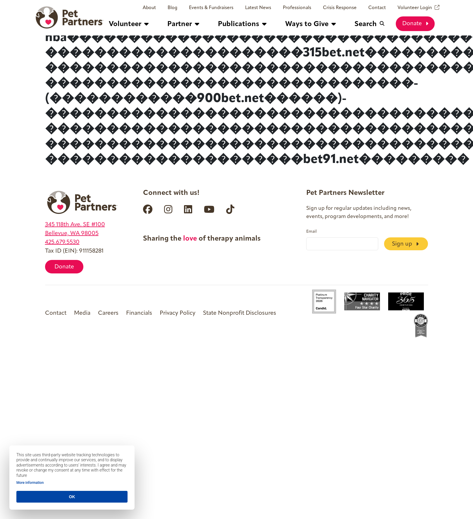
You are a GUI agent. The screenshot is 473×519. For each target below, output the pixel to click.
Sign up (405, 244)
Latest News (258, 8)
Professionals (297, 8)
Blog (172, 8)
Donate (415, 23)
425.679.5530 (62, 242)
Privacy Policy (177, 313)
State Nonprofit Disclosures (239, 313)
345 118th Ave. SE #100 (75, 225)
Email (311, 232)
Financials (139, 313)
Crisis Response (340, 8)
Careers (108, 313)
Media (82, 313)
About (149, 8)
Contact (377, 8)
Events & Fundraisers (211, 8)
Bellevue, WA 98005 (72, 233)
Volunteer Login (415, 8)
